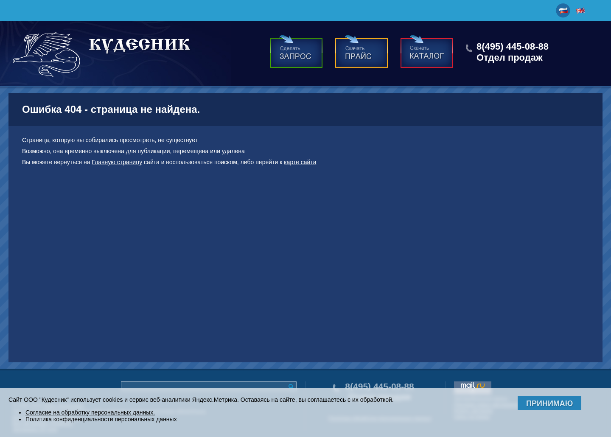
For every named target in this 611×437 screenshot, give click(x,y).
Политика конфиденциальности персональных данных (101, 419)
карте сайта (300, 162)
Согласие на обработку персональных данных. (90, 412)
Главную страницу (117, 162)
